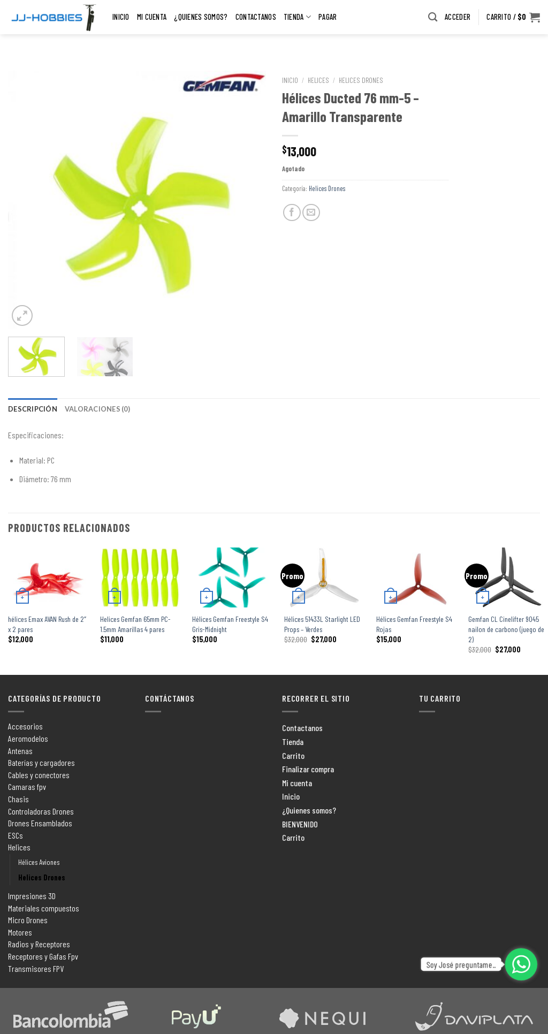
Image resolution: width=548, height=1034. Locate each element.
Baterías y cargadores (41, 762)
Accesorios (25, 726)
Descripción (32, 409)
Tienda (297, 18)
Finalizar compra (308, 769)
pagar (327, 17)
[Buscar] (432, 18)
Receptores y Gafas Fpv (43, 956)
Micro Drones (28, 920)
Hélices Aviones (38, 861)
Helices (318, 80)
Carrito (293, 755)
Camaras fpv (27, 786)
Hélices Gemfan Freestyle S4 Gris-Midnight (230, 624)
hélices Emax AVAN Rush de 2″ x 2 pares (47, 624)
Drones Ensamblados (40, 823)
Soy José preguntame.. (461, 964)
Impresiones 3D (32, 896)
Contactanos (255, 17)
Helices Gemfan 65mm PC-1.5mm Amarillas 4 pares (135, 624)
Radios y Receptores (39, 944)
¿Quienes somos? (200, 17)
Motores (20, 932)
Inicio (121, 17)
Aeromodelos (28, 738)
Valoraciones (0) (97, 409)
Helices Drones (361, 80)
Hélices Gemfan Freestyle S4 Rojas (414, 624)
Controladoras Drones (41, 811)
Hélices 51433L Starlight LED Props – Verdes (322, 624)
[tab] (32, 409)
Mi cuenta (152, 17)
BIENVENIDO (300, 824)
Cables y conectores (39, 775)
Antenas (20, 751)
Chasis (18, 799)
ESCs (15, 835)
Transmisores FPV (36, 968)
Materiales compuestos (43, 908)
